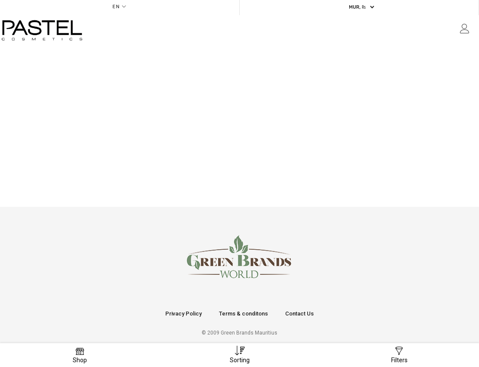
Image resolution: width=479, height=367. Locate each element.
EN (116, 7)
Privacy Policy (183, 313)
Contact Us (299, 313)
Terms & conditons (243, 313)
